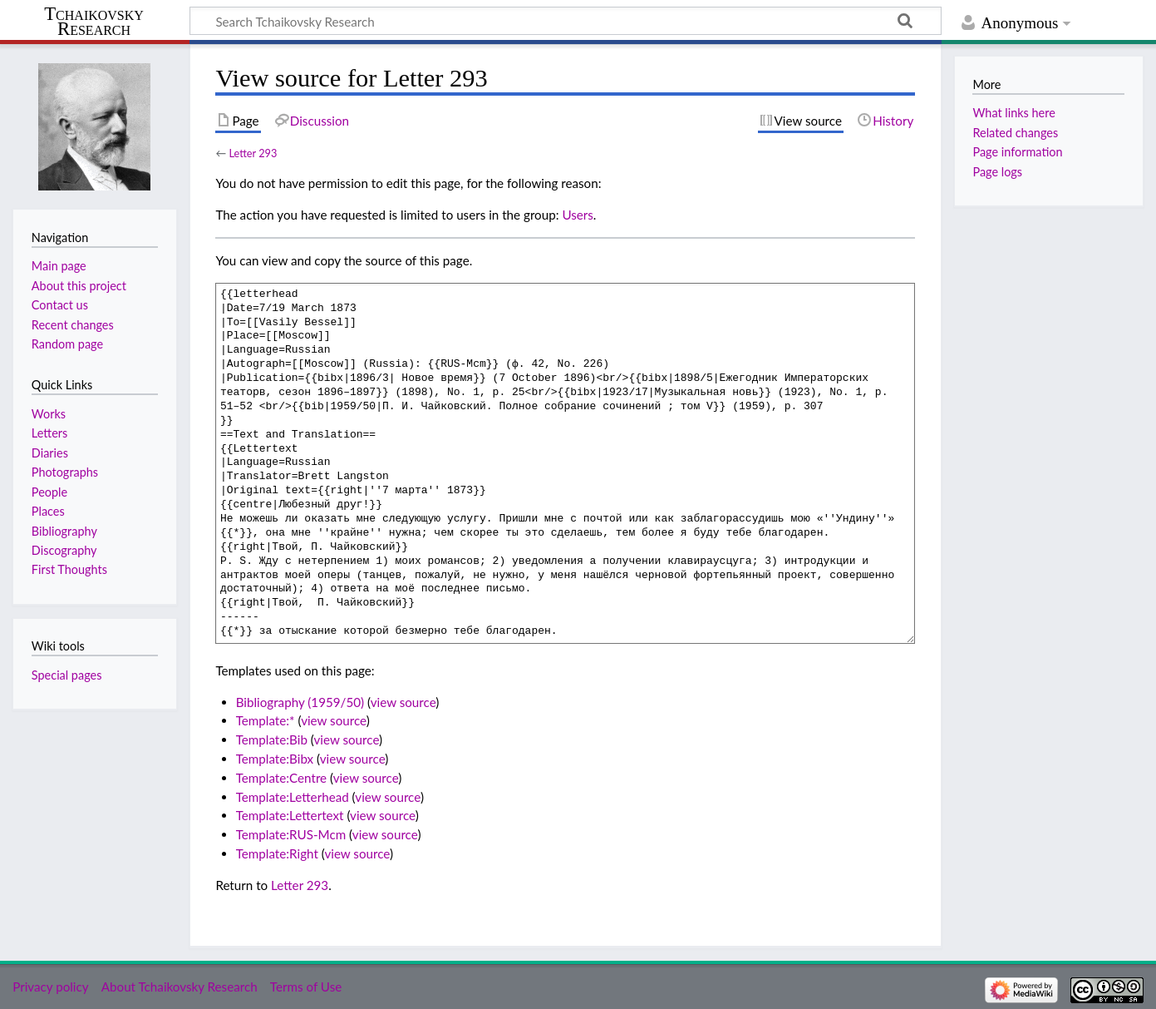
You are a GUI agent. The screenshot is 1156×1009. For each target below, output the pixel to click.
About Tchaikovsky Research (179, 986)
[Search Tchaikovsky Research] (565, 20)
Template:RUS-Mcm (291, 834)
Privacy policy (50, 986)
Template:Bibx (274, 758)
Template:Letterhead (292, 796)
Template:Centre (281, 777)
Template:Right (277, 853)
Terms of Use (306, 986)
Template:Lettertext (290, 815)
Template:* (265, 720)
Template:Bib (271, 739)
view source (403, 702)
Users (577, 214)
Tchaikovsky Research (94, 22)
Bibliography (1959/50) (300, 702)
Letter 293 (253, 153)
